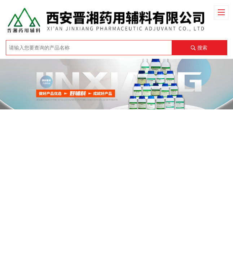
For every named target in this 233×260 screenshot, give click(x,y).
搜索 (202, 48)
